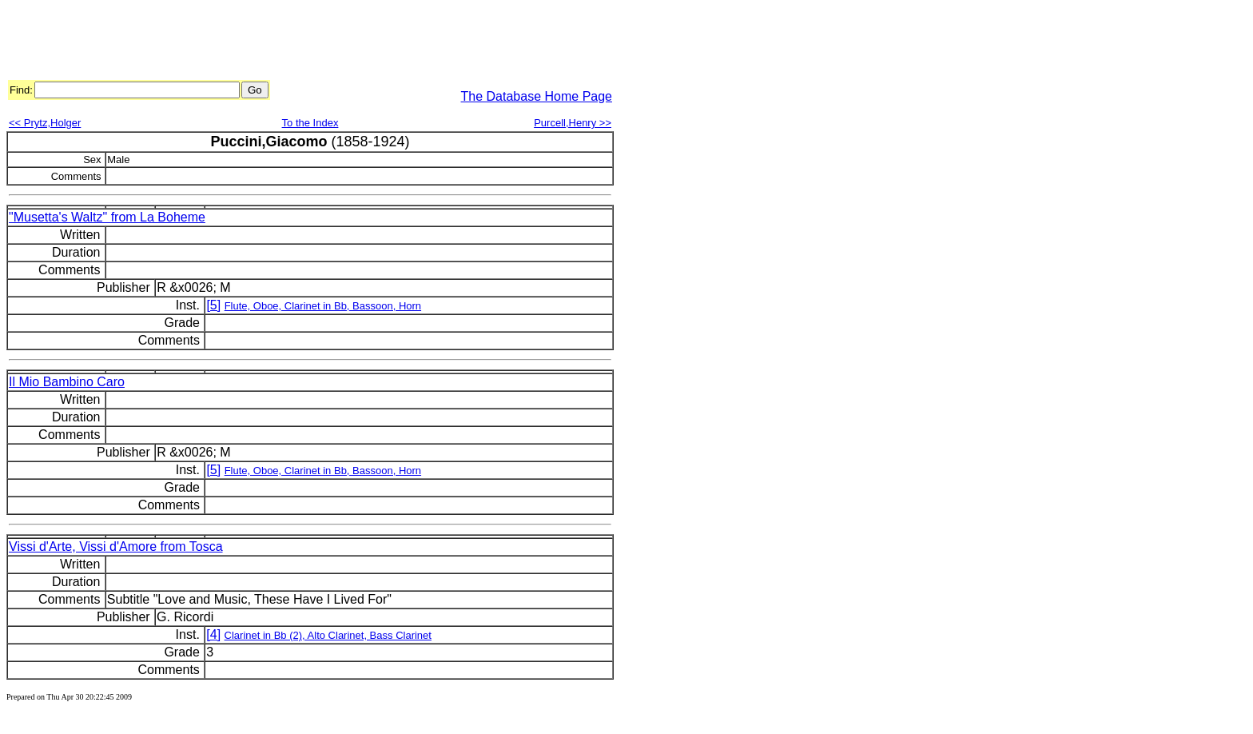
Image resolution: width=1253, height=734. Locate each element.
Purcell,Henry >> (572, 123)
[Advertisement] (297, 42)
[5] (213, 305)
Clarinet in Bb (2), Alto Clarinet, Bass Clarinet (328, 635)
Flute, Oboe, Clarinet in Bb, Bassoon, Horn (323, 306)
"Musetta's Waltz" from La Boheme (107, 217)
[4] (213, 634)
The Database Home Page (536, 96)
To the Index (310, 123)
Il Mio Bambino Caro (67, 382)
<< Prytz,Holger (45, 123)
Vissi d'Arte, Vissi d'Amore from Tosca (116, 546)
